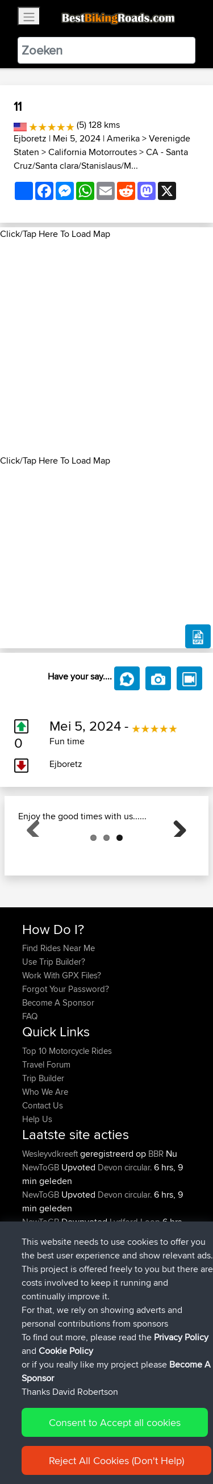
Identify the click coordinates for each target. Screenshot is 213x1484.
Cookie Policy (66, 1350)
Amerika (123, 138)
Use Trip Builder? (53, 1018)
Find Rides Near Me (58, 1005)
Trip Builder (43, 1135)
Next (175, 854)
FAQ (29, 1073)
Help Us (37, 1176)
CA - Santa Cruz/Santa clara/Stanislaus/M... (101, 158)
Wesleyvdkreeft (51, 1210)
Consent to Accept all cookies (115, 1422)
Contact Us (42, 1162)
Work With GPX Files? (61, 1032)
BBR (156, 1210)
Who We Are (45, 1148)
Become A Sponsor (58, 1059)
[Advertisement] (106, 347)
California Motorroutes (92, 152)
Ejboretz (30, 138)
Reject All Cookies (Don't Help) (116, 1460)
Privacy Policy (181, 1337)
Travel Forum (46, 1121)
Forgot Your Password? (65, 1046)
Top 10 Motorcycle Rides (67, 1108)
